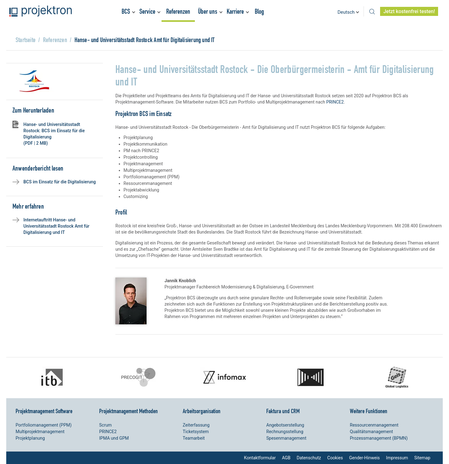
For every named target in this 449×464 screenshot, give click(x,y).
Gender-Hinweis (364, 457)
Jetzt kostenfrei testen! (409, 11)
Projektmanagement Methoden (128, 411)
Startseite (26, 40)
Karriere (235, 11)
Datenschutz (309, 457)
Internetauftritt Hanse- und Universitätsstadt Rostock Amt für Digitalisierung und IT (56, 226)
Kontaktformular (260, 457)
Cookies (335, 457)
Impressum (397, 457)
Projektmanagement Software (44, 411)
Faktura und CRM (283, 411)
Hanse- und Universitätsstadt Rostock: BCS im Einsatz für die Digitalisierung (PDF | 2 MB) (54, 134)
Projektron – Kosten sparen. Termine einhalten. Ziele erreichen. (40, 11)
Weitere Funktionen (368, 411)
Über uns (207, 11)
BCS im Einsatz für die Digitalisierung (59, 181)
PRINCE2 (335, 101)
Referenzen (178, 11)
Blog (259, 11)
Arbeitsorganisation (201, 411)
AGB (286, 457)
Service (147, 11)
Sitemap (422, 457)
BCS (126, 11)
